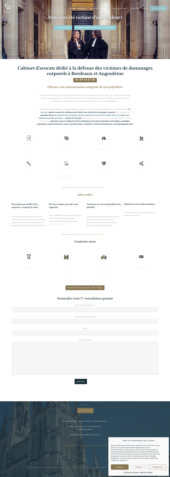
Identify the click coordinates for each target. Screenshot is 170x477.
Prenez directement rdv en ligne (95, 28)
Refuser (139, 467)
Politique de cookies (131, 472)
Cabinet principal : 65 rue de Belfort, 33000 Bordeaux (85, 421)
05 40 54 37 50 (63, 28)
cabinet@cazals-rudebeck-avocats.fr (85, 435)
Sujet (85, 331)
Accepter (119, 467)
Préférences (157, 467)
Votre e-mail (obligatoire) (85, 320)
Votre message (85, 357)
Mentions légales (146, 472)
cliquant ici (123, 460)
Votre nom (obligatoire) (85, 308)
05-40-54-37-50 (85, 411)
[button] (85, 287)
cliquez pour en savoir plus (121, 456)
